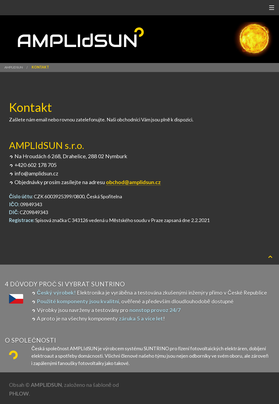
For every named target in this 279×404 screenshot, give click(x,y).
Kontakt (40, 67)
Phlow (19, 393)
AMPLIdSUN (13, 67)
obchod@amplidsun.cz (133, 182)
